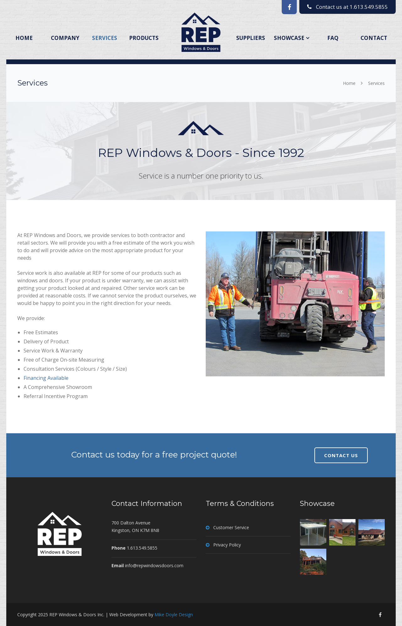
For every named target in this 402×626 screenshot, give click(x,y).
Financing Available (46, 377)
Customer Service (231, 527)
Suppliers (250, 38)
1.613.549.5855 (369, 6)
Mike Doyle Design (174, 615)
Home (24, 38)
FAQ (333, 38)
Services (104, 38)
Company (65, 38)
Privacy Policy (227, 545)
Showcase (289, 38)
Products (144, 38)
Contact (374, 38)
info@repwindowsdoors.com (154, 565)
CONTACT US (341, 455)
